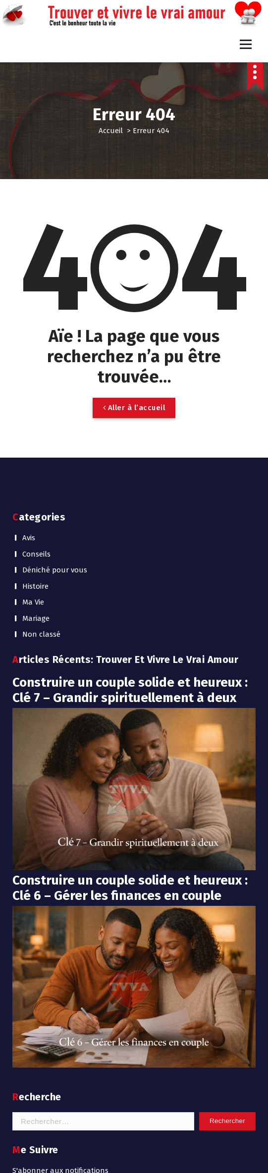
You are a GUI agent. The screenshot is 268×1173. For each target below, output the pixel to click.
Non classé (41, 634)
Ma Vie (33, 602)
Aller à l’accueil (134, 407)
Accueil (111, 130)
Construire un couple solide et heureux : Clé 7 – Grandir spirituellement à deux (130, 690)
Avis (28, 537)
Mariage (36, 618)
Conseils (36, 554)
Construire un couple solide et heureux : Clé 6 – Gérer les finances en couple (130, 888)
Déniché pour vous (54, 569)
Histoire (35, 586)
